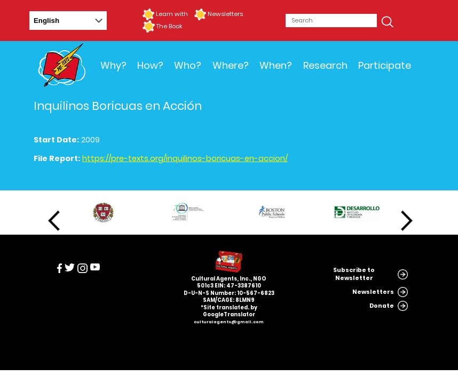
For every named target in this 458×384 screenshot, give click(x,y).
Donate (381, 306)
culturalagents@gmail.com (229, 322)
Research (325, 65)
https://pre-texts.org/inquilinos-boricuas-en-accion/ (185, 158)
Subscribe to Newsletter (354, 274)
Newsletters (225, 14)
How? (150, 65)
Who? (187, 65)
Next (406, 220)
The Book (169, 26)
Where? (230, 65)
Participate (384, 65)
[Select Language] (68, 20)
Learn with (172, 14)
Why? (113, 65)
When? (275, 65)
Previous (53, 220)
